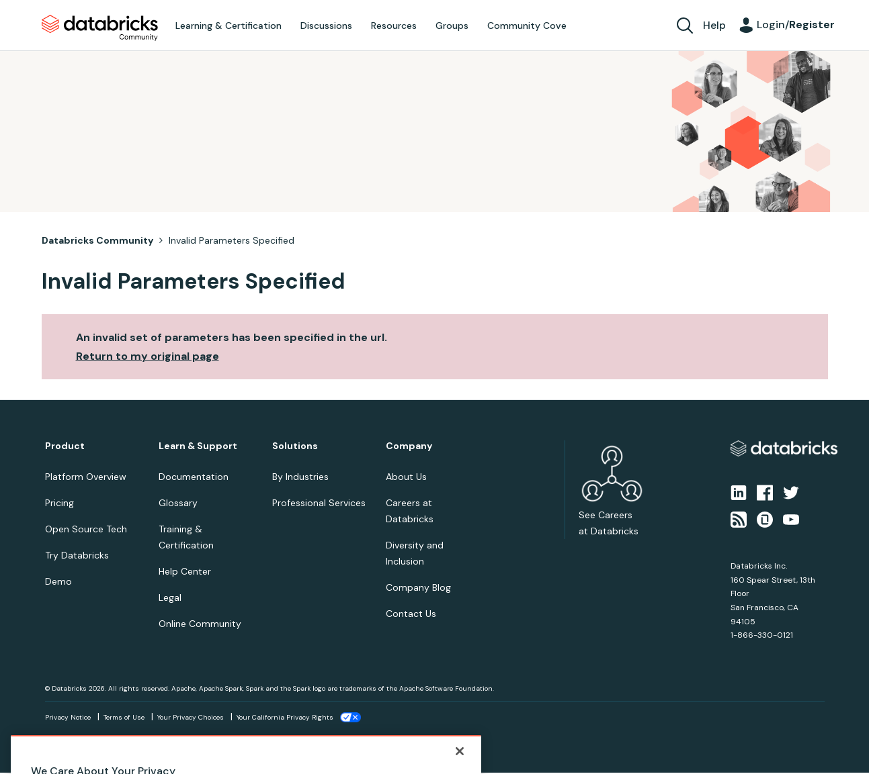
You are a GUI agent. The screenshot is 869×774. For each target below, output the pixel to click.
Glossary (178, 503)
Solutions (295, 446)
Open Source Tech (86, 529)
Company (409, 446)
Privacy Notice (68, 717)
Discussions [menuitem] (326, 25)
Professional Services (319, 503)
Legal (170, 597)
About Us (406, 477)
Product (65, 446)
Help (714, 25)
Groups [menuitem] (452, 25)
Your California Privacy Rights (285, 717)
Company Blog (418, 587)
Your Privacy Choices (190, 717)
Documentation (194, 477)
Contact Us (411, 614)
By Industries (300, 477)
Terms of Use (124, 717)
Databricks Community (100, 28)
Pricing (59, 503)
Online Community (200, 624)
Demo (58, 581)
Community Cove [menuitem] (527, 25)
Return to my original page (147, 356)
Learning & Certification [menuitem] (228, 25)
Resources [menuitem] (394, 25)
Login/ (796, 24)
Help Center (185, 571)
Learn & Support (198, 446)
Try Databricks (77, 555)
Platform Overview (85, 477)
